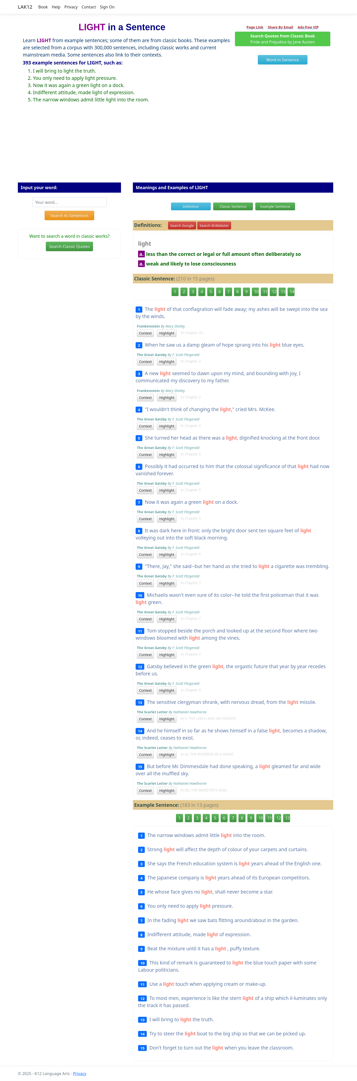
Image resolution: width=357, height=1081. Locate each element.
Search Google (182, 225)
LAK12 (25, 6)
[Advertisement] (178, 146)
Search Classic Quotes (69, 246)
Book (43, 7)
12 (274, 291)
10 (256, 291)
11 (265, 291)
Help (56, 7)
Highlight (166, 333)
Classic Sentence (233, 206)
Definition (191, 206)
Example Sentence (275, 206)
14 (292, 291)
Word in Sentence (282, 59)
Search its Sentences (69, 215)
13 (283, 291)
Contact (89, 7)
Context (145, 333)
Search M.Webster (214, 225)
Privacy (71, 7)
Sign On (107, 7)
